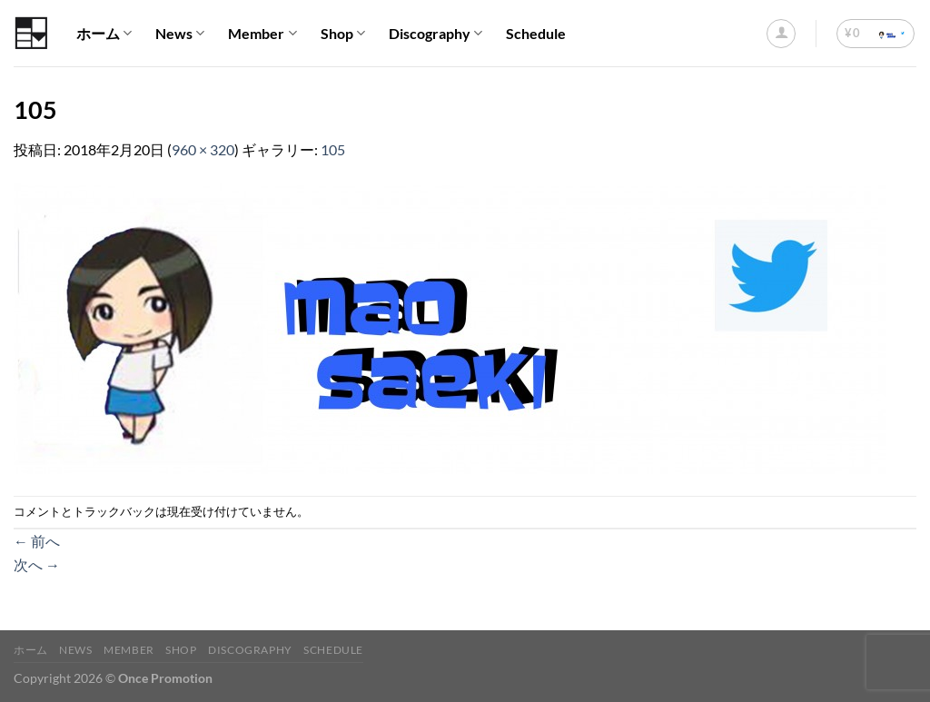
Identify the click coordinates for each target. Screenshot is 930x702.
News (179, 34)
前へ (37, 540)
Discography (435, 34)
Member (262, 34)
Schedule (536, 33)
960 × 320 (203, 149)
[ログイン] (781, 33)
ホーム (104, 34)
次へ (37, 564)
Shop (343, 34)
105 (333, 149)
